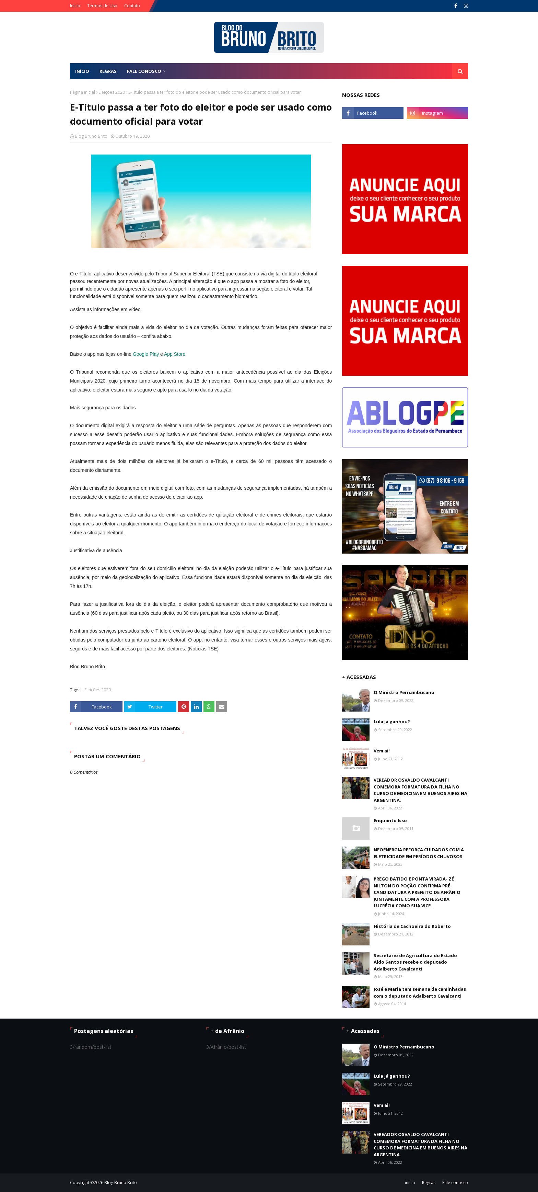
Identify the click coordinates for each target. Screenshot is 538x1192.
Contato (132, 6)
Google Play (146, 354)
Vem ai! (382, 751)
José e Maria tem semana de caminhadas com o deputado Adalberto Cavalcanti (420, 992)
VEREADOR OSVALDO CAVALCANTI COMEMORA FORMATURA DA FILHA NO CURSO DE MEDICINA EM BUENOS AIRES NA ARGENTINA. (420, 790)
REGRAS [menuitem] (108, 71)
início (410, 1182)
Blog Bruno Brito (91, 136)
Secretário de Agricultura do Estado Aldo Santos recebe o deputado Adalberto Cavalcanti (415, 962)
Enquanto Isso (390, 820)
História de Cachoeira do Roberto (412, 926)
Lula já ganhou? (392, 721)
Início (75, 6)
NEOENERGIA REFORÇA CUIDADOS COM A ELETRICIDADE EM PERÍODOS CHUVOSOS (419, 853)
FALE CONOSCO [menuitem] (144, 71)
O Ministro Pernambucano (404, 692)
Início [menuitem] (82, 71)
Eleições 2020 (111, 92)
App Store (174, 354)
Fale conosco (455, 1182)
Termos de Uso (102, 6)
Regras (428, 1182)
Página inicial (82, 92)
